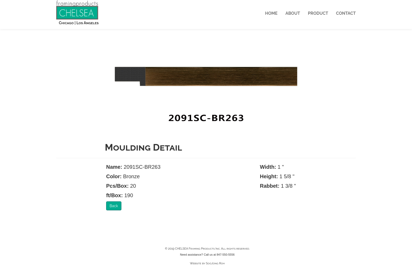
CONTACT (346, 13)
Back (114, 206)
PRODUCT (318, 13)
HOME (271, 13)
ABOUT (292, 13)
